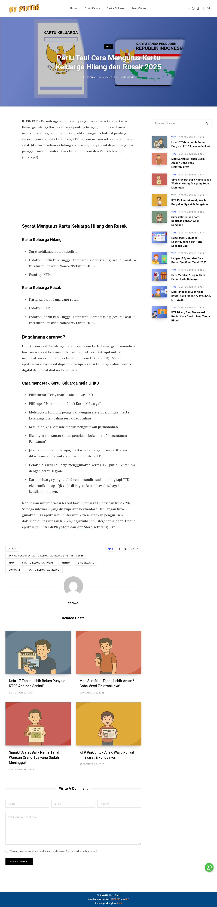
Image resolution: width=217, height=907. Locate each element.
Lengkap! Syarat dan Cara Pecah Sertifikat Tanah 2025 (189, 260)
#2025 (12, 548)
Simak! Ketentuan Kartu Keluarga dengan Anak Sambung (185, 221)
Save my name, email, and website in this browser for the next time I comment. (54, 851)
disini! (119, 903)
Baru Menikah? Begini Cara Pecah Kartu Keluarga (188, 277)
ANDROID (115, 899)
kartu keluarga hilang (44, 570)
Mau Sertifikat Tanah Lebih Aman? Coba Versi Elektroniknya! (188, 163)
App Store (84, 527)
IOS (127, 899)
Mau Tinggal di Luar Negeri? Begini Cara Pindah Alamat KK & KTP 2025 (191, 296)
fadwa (91, 77)
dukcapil (15, 570)
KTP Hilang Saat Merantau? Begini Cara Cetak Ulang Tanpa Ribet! (190, 316)
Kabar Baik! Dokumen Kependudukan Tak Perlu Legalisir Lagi (187, 241)
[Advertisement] (79, 190)
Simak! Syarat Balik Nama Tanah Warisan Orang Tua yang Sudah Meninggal (34, 757)
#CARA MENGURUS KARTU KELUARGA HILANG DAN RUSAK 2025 (46, 556)
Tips (108, 46)
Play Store (61, 527)
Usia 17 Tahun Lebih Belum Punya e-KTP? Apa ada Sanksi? (190, 144)
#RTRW (66, 563)
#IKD (11, 563)
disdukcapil (86, 563)
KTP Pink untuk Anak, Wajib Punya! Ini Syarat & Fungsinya (189, 202)
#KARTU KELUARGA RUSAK (38, 563)
